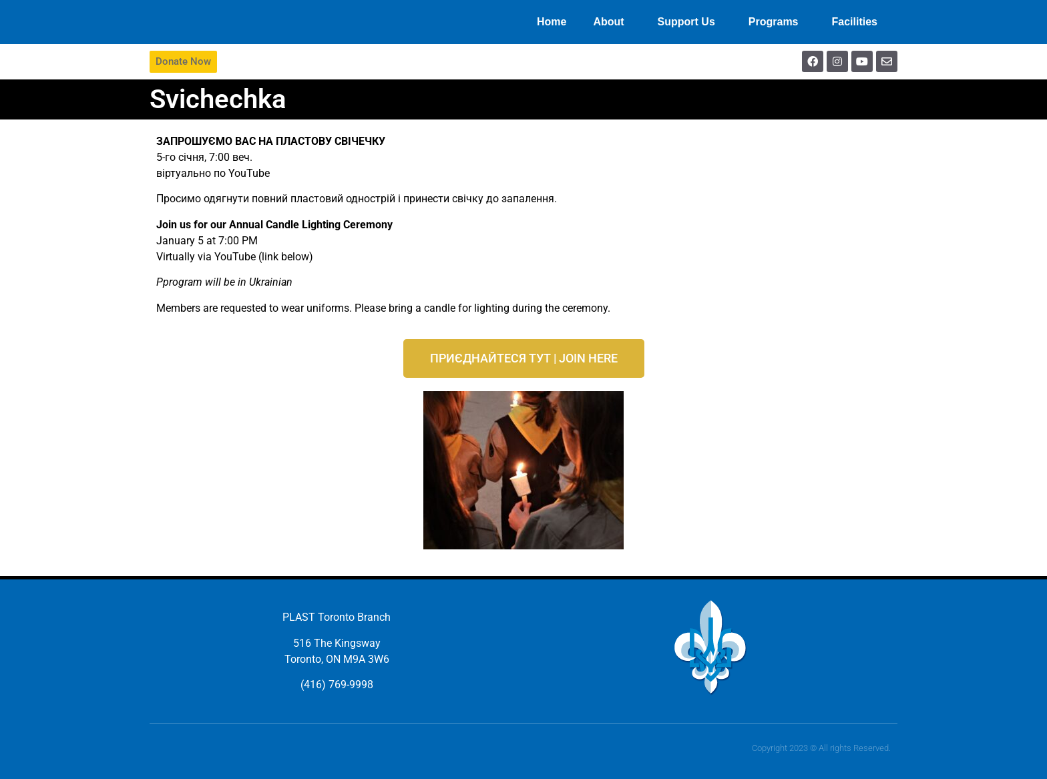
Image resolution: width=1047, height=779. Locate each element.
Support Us (690, 22)
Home (551, 21)
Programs (777, 22)
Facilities (858, 22)
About (611, 22)
